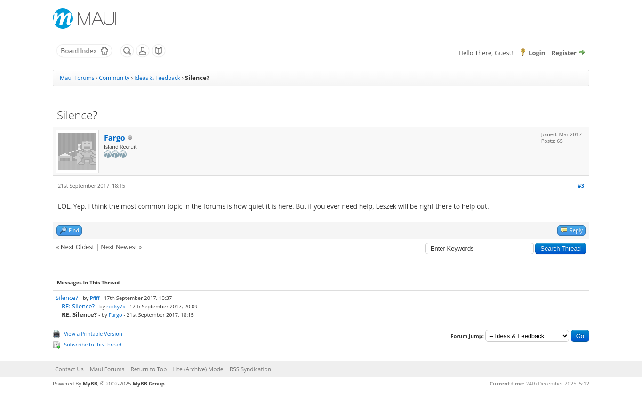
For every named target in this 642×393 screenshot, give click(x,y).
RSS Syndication (250, 369)
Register (564, 52)
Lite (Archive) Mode (198, 369)
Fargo (114, 138)
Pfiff (95, 297)
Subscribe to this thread (92, 344)
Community (114, 78)
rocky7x (115, 306)
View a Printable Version (93, 333)
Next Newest (119, 247)
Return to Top (148, 369)
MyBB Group (149, 383)
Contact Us (69, 369)
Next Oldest (77, 247)
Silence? (67, 297)
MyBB (90, 383)
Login (537, 52)
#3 (581, 185)
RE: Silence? (78, 306)
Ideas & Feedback (157, 78)
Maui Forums (77, 78)
